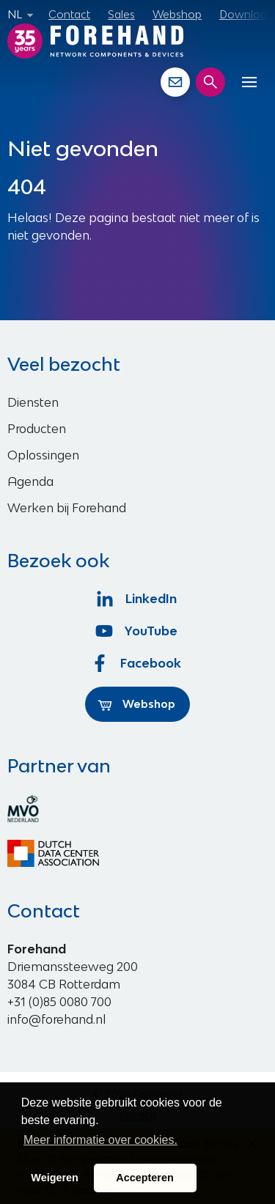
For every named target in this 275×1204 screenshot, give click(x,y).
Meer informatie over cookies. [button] (100, 1140)
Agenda (30, 481)
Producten (36, 428)
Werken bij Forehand (66, 508)
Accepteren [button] (144, 1177)
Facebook (138, 663)
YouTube (137, 631)
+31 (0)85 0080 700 (59, 1001)
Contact (69, 14)
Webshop (177, 14)
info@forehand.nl (56, 1019)
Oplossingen (43, 455)
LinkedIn (137, 598)
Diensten (33, 402)
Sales (121, 14)
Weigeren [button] (54, 1177)
